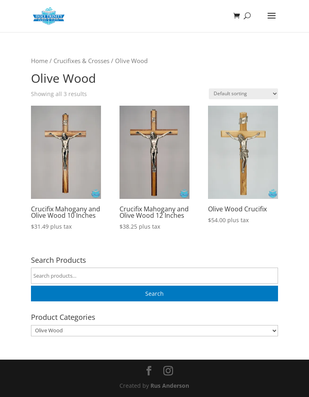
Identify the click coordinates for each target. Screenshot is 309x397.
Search (154, 293)
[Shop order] (243, 93)
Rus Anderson (169, 385)
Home (39, 61)
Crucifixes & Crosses (81, 61)
